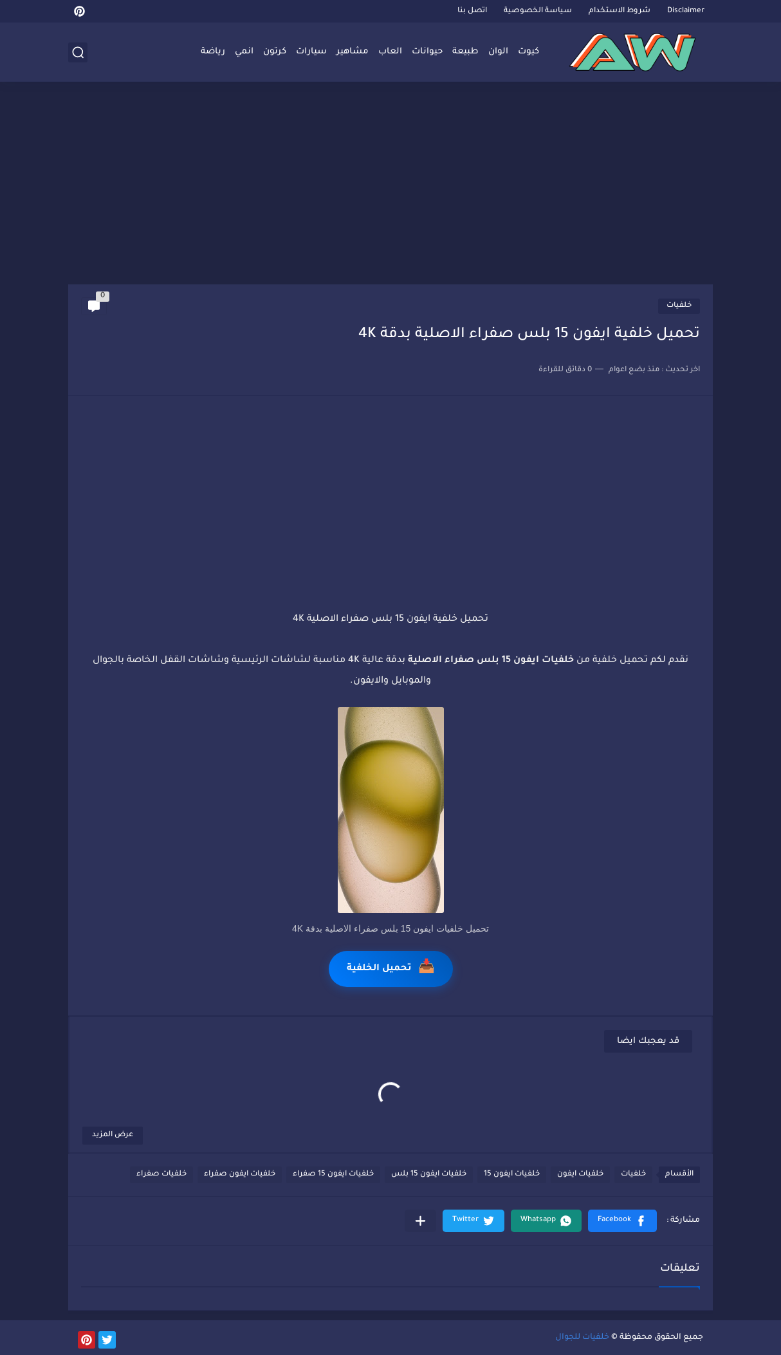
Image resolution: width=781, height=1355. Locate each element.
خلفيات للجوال (582, 1337)
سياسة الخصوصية (538, 11)
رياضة (213, 52)
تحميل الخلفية (391, 968)
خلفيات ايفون (580, 1174)
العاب (390, 52)
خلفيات (679, 306)
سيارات (311, 52)
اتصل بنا (472, 11)
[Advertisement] (390, 185)
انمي (244, 52)
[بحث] (77, 52)
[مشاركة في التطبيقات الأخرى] (420, 1221)
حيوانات (427, 52)
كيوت (528, 52)
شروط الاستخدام (619, 11)
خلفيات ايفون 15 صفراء (333, 1174)
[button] (622, 1221)
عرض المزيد (112, 1135)
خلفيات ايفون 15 (512, 1174)
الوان (498, 52)
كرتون (274, 52)
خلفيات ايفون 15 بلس (428, 1174)
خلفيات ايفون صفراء (239, 1174)
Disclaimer (685, 11)
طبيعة (465, 52)
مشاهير (352, 52)
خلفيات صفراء (161, 1174)
